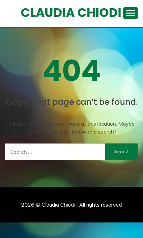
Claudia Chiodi (71, 12)
